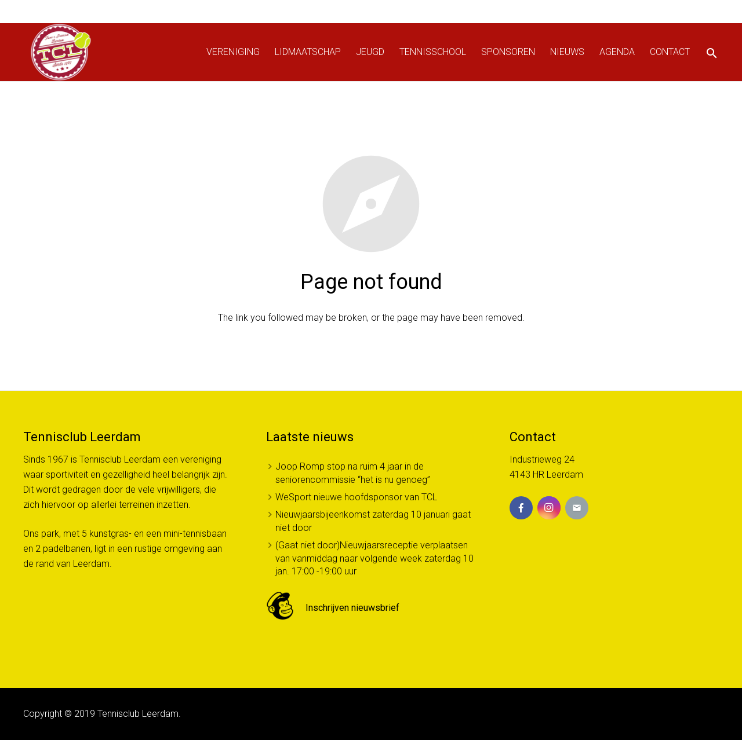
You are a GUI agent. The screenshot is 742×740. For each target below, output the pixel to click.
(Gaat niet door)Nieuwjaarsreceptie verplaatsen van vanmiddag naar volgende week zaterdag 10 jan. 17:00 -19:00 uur (374, 558)
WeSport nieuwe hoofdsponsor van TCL (356, 497)
